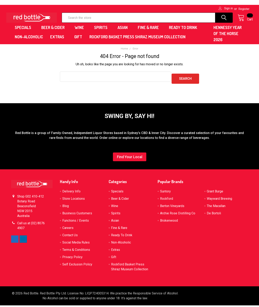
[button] (129, 159)
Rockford (166, 200)
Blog (65, 207)
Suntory (165, 193)
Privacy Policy (72, 259)
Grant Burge (215, 193)
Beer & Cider (54, 31)
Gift (78, 40)
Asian (124, 31)
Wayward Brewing (219, 200)
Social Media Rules (76, 244)
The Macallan (216, 207)
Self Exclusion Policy (77, 266)
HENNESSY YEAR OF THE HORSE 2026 (227, 37)
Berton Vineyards (172, 207)
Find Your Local (129, 158)
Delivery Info (71, 193)
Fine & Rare (150, 31)
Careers (67, 229)
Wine (81, 31)
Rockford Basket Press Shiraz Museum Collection (137, 40)
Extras (58, 40)
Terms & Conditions (76, 251)
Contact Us (70, 237)
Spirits (102, 31)
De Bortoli (214, 215)
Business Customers (77, 215)
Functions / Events (75, 222)
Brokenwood (169, 222)
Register (244, 9)
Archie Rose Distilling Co (177, 215)
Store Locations (73, 200)
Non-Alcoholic (29, 40)
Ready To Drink (184, 31)
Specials (24, 31)
